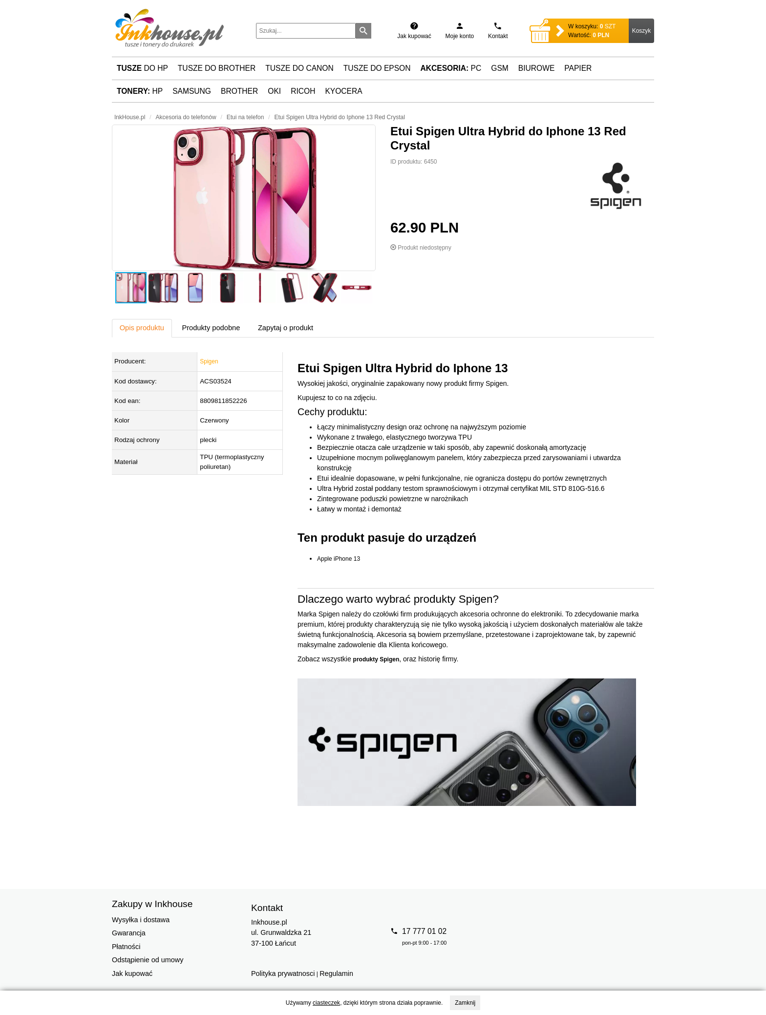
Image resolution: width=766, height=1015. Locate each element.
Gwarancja (129, 933)
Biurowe (536, 68)
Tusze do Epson (377, 68)
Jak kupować (132, 973)
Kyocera (343, 91)
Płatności (126, 947)
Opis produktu (142, 328)
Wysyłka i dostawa (141, 920)
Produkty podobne (211, 328)
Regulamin (336, 973)
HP (140, 91)
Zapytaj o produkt (285, 328)
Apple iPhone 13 (338, 558)
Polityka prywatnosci (283, 973)
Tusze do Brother (216, 68)
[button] (243, 198)
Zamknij (465, 1002)
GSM (500, 68)
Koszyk (641, 30)
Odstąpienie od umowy (147, 960)
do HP (142, 68)
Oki (274, 91)
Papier (578, 68)
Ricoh (303, 91)
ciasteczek (326, 1002)
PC (451, 68)
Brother (239, 91)
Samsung (191, 91)
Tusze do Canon (299, 68)
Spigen (209, 361)
